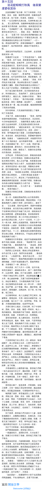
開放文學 (13, 484)
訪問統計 (27, 488)
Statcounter (18, 488)
